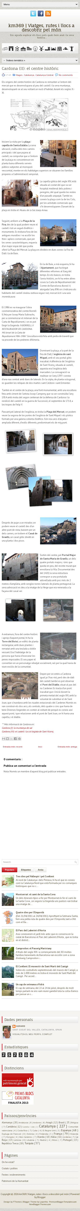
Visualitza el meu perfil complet (32, 1034)
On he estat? (8, 1162)
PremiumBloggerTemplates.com (63, 1202)
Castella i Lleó (28, 1126)
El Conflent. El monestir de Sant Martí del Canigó (42, 966)
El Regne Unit (49, 1130)
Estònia (31, 1134)
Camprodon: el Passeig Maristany (33, 948)
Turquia (29, 1143)
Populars (9, 870)
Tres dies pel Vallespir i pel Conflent (35, 876)
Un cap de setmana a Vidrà (30, 984)
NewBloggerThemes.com (40, 1204)
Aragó (49, 1122)
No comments (66, 75)
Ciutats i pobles (10, 1168)
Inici (40, 746)
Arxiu (40, 870)
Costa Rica (22, 1130)
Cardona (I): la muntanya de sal (17, 727)
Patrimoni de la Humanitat (15, 1181)
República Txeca (10, 1143)
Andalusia (24, 1122)
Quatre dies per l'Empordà (30, 912)
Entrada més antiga (67, 746)
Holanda (74, 1134)
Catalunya (29, 75)
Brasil (62, 1122)
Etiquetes (26, 870)
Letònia (18, 1140)
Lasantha (44, 1202)
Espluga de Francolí (12, 1134)
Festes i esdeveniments (13, 1174)
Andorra (37, 1122)
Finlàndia (44, 1134)
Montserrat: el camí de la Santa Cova (35, 894)
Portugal (68, 1140)
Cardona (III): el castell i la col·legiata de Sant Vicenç (28, 731)
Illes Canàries (26, 1137)
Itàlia (54, 1136)
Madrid (43, 1140)
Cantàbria (11, 1126)
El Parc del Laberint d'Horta (31, 930)
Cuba (35, 1130)
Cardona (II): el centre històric (30, 68)
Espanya (66, 1130)
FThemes (17, 1202)
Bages (19, 75)
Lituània (31, 1140)
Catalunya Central (45, 75)
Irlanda (41, 1136)
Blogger (41, 1197)
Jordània (67, 1137)
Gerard (20, 1026)
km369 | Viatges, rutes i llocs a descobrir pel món (41, 28)
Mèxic (55, 1140)
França (58, 1133)
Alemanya (7, 1122)
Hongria (10, 1137)
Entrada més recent (12, 746)
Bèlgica (74, 1122)
